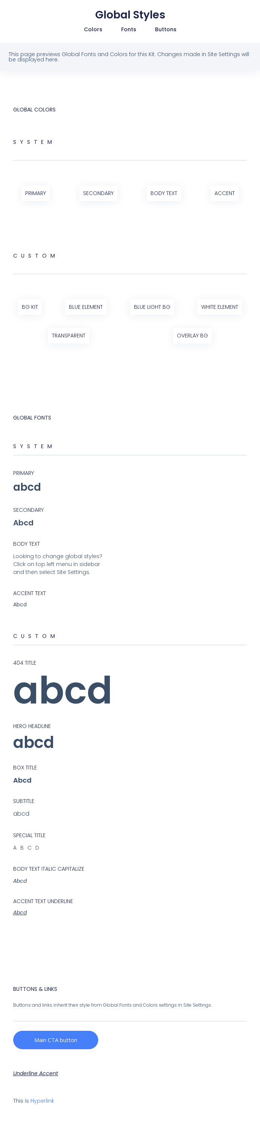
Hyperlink (42, 1101)
